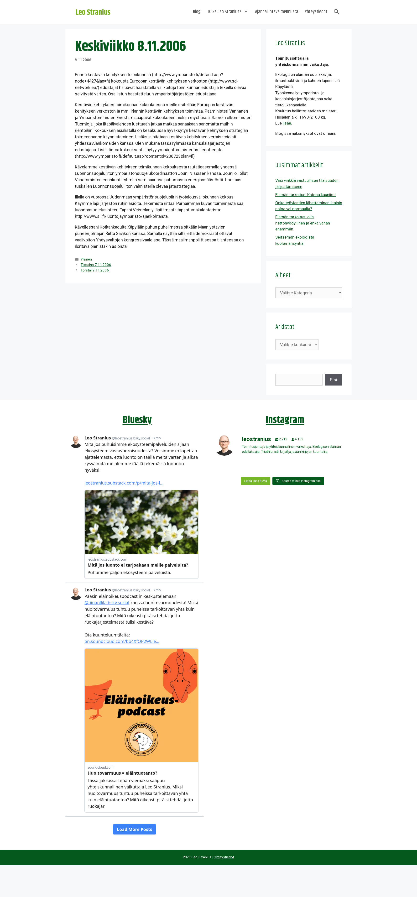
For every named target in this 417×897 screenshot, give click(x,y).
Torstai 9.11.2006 (95, 270)
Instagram (285, 420)
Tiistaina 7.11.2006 (96, 265)
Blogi (197, 12)
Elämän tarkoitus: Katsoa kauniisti (305, 194)
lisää (287, 123)
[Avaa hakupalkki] (336, 12)
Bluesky (137, 420)
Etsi (333, 379)
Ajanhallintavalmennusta (276, 12)
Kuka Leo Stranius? (230, 12)
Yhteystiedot (316, 12)
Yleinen (86, 259)
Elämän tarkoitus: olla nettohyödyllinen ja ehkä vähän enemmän (302, 222)
